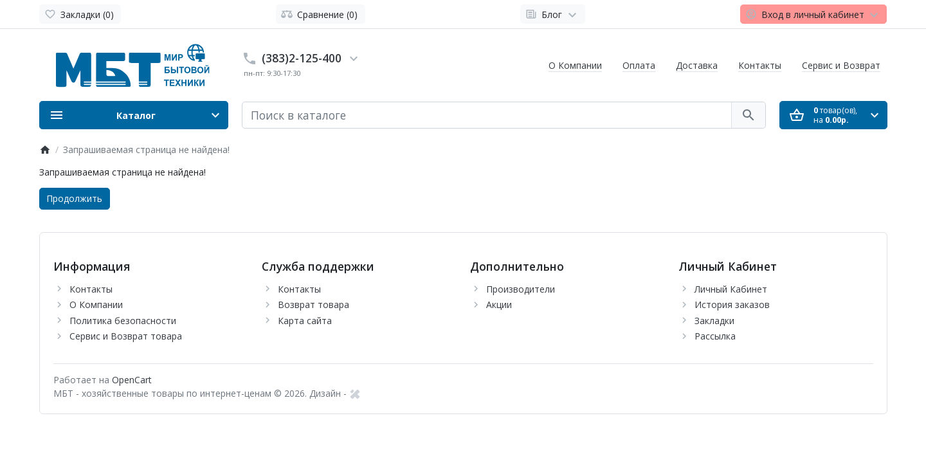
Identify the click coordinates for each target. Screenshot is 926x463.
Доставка (697, 65)
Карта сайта (305, 320)
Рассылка (715, 336)
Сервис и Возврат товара (125, 336)
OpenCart (132, 380)
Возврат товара (313, 304)
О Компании (575, 65)
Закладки (714, 320)
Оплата (638, 65)
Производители (520, 289)
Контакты (759, 65)
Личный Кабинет (730, 289)
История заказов (732, 304)
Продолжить (74, 198)
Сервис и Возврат (841, 65)
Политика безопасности (122, 320)
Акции (499, 304)
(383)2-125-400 (301, 58)
